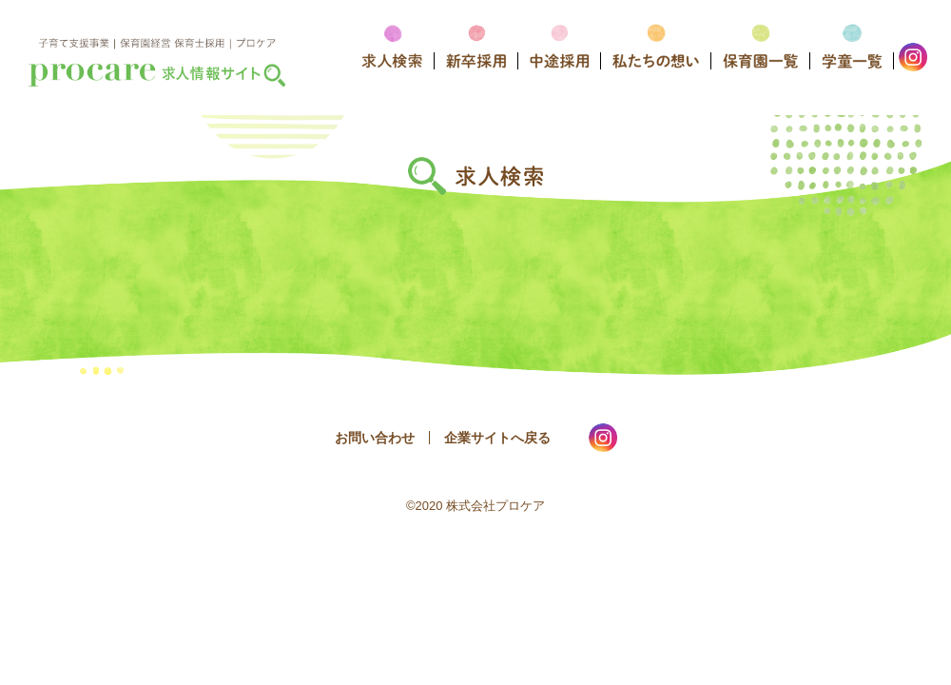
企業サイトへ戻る (497, 437)
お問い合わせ (375, 437)
